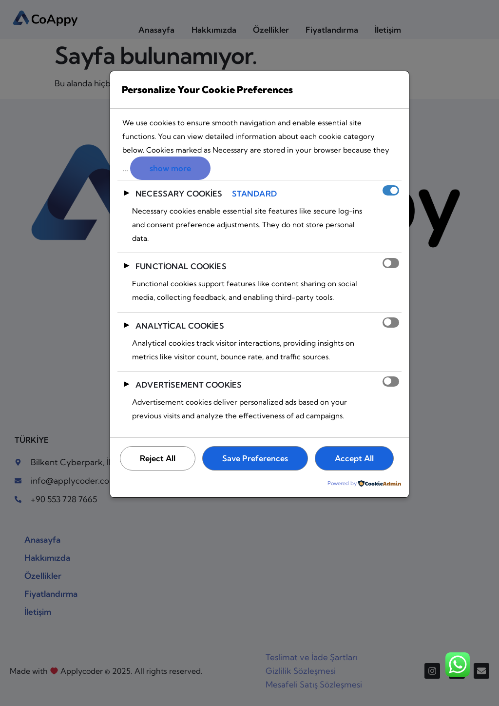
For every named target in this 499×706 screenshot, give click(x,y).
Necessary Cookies (179, 194)
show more (171, 168)
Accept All (160, 485)
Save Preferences (258, 458)
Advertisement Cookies (188, 385)
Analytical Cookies (179, 326)
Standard (254, 194)
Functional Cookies (181, 267)
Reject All (158, 458)
